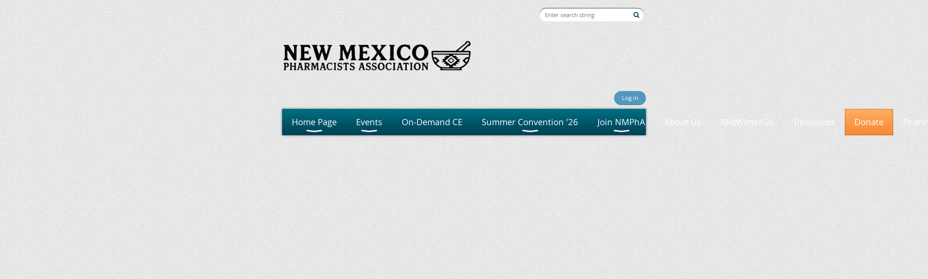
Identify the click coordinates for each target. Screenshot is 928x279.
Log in (630, 98)
